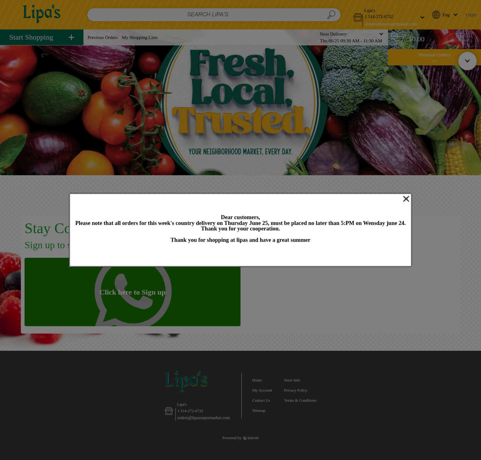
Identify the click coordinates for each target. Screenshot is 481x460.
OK (241, 255)
